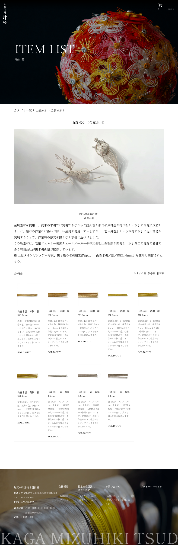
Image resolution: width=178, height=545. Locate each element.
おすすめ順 (140, 273)
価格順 (151, 273)
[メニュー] (171, 7)
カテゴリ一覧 (23, 110)
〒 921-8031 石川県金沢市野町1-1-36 (39, 493)
